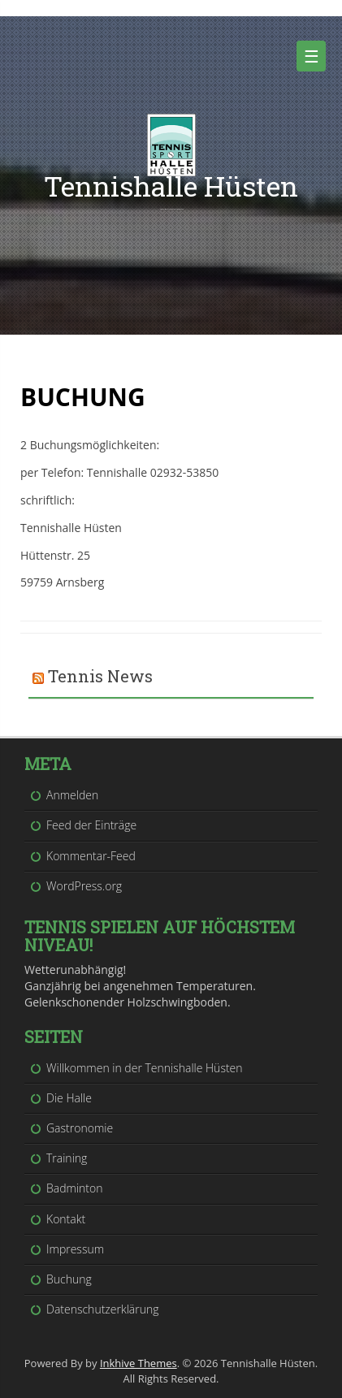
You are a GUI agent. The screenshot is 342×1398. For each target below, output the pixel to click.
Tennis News (100, 675)
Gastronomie (79, 1128)
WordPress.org (84, 886)
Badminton (74, 1188)
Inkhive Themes (138, 1363)
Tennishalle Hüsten (171, 185)
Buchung (69, 1279)
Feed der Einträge (91, 825)
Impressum (75, 1249)
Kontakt (65, 1219)
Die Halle (69, 1098)
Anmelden (72, 795)
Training (66, 1158)
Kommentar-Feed (91, 855)
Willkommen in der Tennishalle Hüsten (144, 1068)
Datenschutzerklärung (102, 1309)
